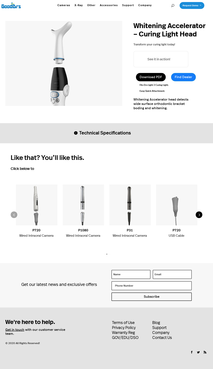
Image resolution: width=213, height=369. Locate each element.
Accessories (109, 5)
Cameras (63, 5)
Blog (156, 323)
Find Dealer (183, 77)
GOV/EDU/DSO (125, 338)
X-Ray (79, 5)
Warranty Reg (123, 333)
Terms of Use (123, 323)
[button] (199, 214)
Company (145, 5)
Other (91, 5)
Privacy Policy (124, 328)
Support (128, 5)
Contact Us (162, 338)
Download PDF (151, 77)
